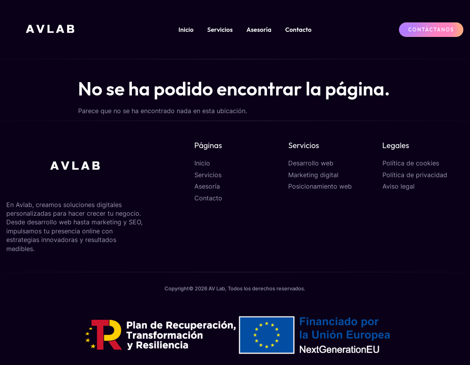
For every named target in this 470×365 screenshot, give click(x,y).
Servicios (220, 29)
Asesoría (259, 29)
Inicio (185, 29)
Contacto (298, 29)
